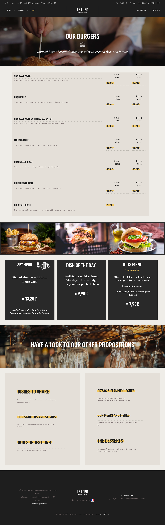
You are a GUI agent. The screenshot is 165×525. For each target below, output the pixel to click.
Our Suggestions (34, 442)
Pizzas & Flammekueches (116, 391)
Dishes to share (33, 392)
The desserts (110, 441)
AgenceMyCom (102, 514)
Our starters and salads (37, 417)
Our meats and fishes (113, 415)
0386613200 (128, 495)
